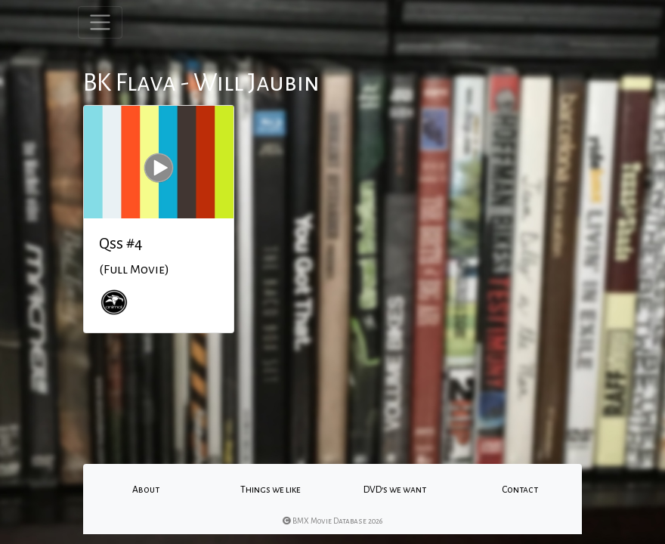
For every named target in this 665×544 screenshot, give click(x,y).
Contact (520, 489)
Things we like (270, 489)
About (145, 489)
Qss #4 (121, 243)
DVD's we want (394, 489)
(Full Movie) (134, 270)
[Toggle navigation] (100, 22)
